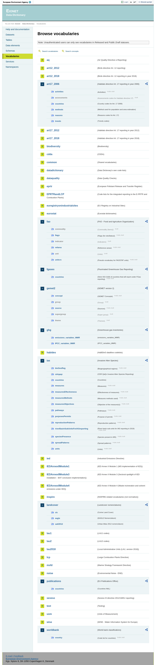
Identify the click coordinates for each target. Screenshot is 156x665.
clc (56, 512)
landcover (52, 505)
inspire (51, 497)
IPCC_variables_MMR (65, 343)
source (58, 308)
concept (58, 296)
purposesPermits (63, 416)
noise (50, 573)
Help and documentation (17, 29)
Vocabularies (12, 56)
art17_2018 (53, 138)
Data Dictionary (28, 24)
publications (54, 581)
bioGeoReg (60, 368)
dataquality (53, 178)
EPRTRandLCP (55, 194)
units (57, 449)
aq (48, 60)
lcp (48, 557)
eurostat (51, 213)
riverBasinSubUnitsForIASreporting (71, 429)
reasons (58, 115)
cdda (49, 154)
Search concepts (72, 51)
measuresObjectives (64, 404)
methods (59, 109)
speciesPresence (63, 436)
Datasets (10, 34)
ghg (49, 330)
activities (59, 91)
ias (48, 360)
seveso (51, 598)
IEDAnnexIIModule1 (58, 466)
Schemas (10, 51)
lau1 (49, 533)
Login (126, 2)
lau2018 (51, 549)
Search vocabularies (50, 51)
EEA (18, 2)
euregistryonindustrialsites (62, 205)
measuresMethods (63, 398)
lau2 (49, 541)
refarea (58, 247)
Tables (9, 40)
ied (48, 458)
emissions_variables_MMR (67, 337)
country (58, 637)
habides (51, 352)
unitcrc (58, 260)
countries (59, 104)
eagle (57, 518)
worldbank (53, 630)
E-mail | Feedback (14, 656)
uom (49, 614)
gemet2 (51, 288)
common (52, 162)
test (49, 606)
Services (10, 61)
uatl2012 (59, 524)
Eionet (17, 24)
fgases (50, 269)
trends (58, 121)
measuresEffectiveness (66, 392)
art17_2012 (53, 130)
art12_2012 (53, 68)
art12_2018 (53, 76)
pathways (59, 410)
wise (49, 622)
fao (48, 221)
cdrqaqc (59, 374)
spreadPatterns (62, 443)
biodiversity (53, 146)
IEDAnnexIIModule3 (58, 474)
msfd (49, 565)
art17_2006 (53, 84)
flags (57, 235)
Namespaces (12, 67)
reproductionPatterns (65, 422)
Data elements (13, 45)
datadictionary (55, 170)
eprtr (49, 186)
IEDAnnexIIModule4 (58, 485)
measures (59, 385)
